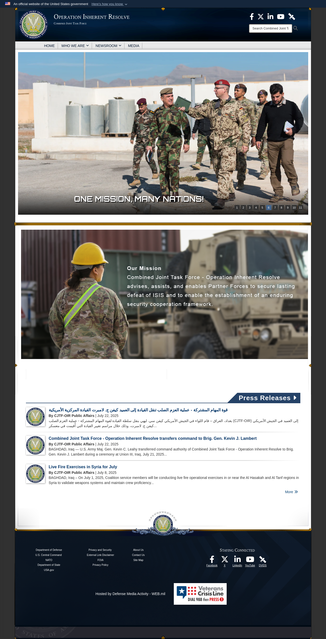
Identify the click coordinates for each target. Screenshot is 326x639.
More (291, 492)
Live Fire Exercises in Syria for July (83, 467)
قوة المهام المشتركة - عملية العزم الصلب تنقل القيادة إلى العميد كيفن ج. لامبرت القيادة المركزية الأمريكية (138, 410)
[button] (109, 4)
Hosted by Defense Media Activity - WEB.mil (130, 594)
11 (300, 207)
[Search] (270, 28)
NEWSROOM (108, 46)
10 (294, 207)
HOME (49, 46)
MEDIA (133, 46)
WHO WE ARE (75, 46)
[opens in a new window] (212, 561)
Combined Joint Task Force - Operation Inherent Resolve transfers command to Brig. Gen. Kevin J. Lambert (153, 438)
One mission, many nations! (139, 199)
